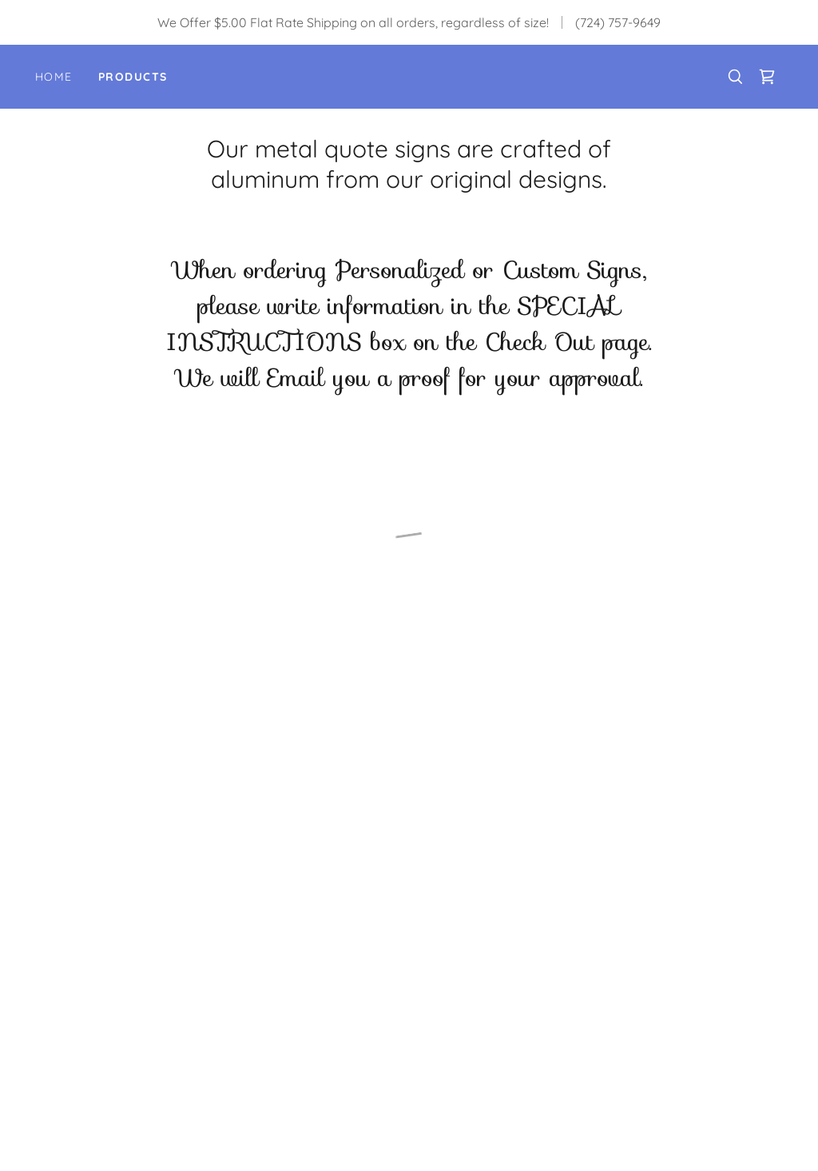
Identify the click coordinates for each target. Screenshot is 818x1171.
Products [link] (133, 77)
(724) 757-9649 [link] (618, 22)
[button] (767, 77)
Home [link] (54, 77)
